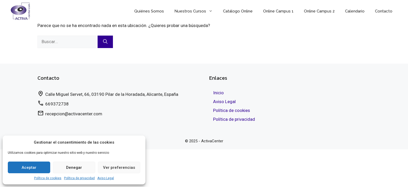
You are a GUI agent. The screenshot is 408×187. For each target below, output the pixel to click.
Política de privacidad (79, 178)
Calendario (355, 11)
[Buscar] (105, 42)
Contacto (383, 11)
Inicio (218, 92)
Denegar (74, 167)
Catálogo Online (238, 11)
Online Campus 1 (278, 11)
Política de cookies (47, 178)
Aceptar (29, 167)
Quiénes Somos (149, 11)
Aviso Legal (105, 178)
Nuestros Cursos (196, 11)
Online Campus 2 (319, 11)
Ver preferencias (119, 167)
